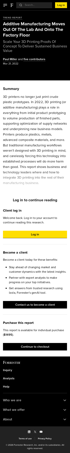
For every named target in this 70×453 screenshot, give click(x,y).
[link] (35, 370)
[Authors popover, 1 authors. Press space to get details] (10, 59)
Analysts (9, 378)
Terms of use (25, 438)
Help (6, 387)
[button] (5, 5)
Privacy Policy (45, 438)
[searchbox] (36, 5)
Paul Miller (10, 59)
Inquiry (7, 370)
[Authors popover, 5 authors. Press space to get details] (31, 59)
